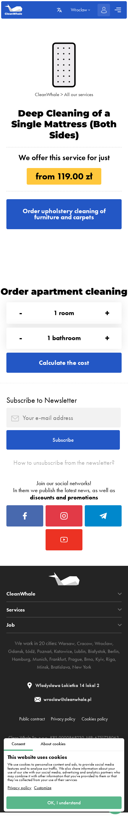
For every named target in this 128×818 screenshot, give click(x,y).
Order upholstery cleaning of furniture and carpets (64, 214)
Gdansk (15, 656)
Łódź (29, 656)
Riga (111, 664)
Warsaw (65, 649)
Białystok (97, 656)
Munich (39, 664)
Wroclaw (104, 649)
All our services (79, 94)
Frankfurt (57, 664)
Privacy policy (19, 787)
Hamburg (20, 664)
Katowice (62, 656)
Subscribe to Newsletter (41, 402)
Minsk (42, 672)
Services (16, 614)
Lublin (80, 656)
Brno (89, 664)
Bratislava (60, 672)
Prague (75, 664)
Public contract (29, 724)
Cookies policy (97, 724)
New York (82, 672)
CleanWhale (46, 94)
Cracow (84, 649)
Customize (42, 787)
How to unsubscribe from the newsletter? (64, 466)
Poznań (44, 656)
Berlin (114, 656)
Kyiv (100, 664)
